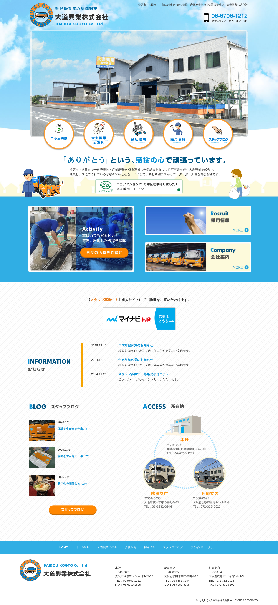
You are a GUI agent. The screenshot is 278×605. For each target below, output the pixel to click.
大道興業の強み (107, 547)
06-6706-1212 (132, 580)
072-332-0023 (225, 580)
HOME (63, 547)
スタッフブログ (173, 547)
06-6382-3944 (180, 580)
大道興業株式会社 (219, 600)
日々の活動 (82, 547)
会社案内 (130, 547)
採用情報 (149, 547)
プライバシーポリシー (204, 547)
